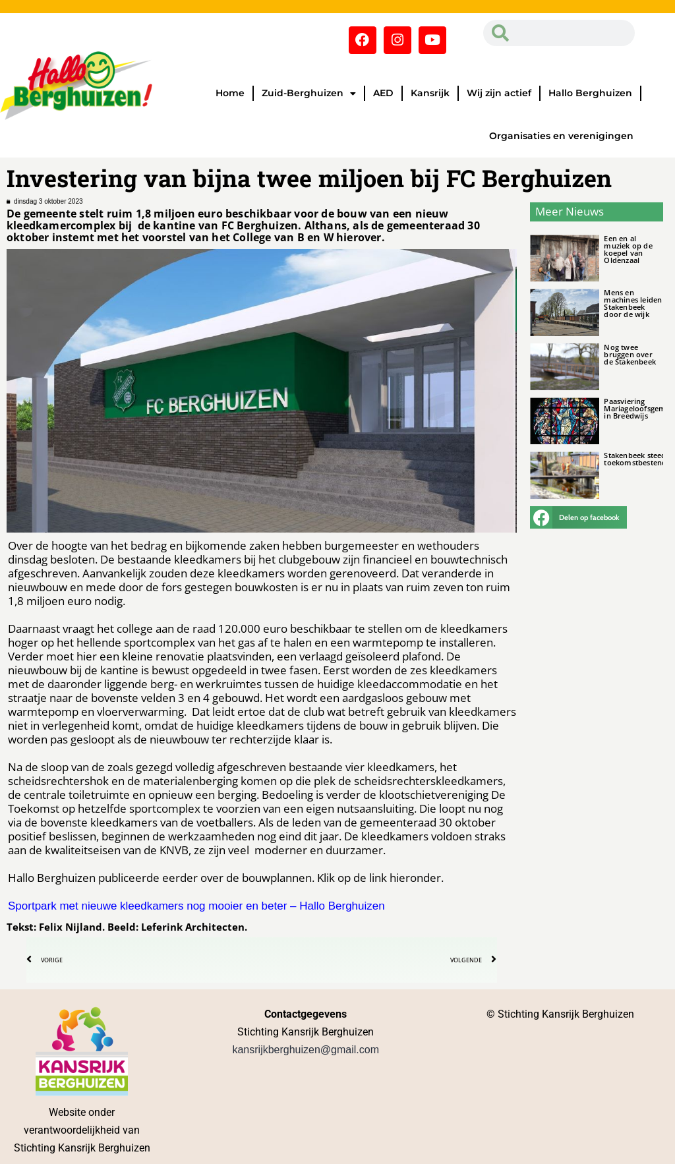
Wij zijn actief (499, 93)
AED (383, 93)
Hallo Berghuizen (590, 93)
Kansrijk (430, 93)
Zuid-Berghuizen (309, 93)
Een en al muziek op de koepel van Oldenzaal (628, 249)
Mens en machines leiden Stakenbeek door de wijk (633, 303)
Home (230, 93)
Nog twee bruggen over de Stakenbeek (630, 354)
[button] (578, 517)
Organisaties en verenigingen (561, 136)
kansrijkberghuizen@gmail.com (305, 1049)
